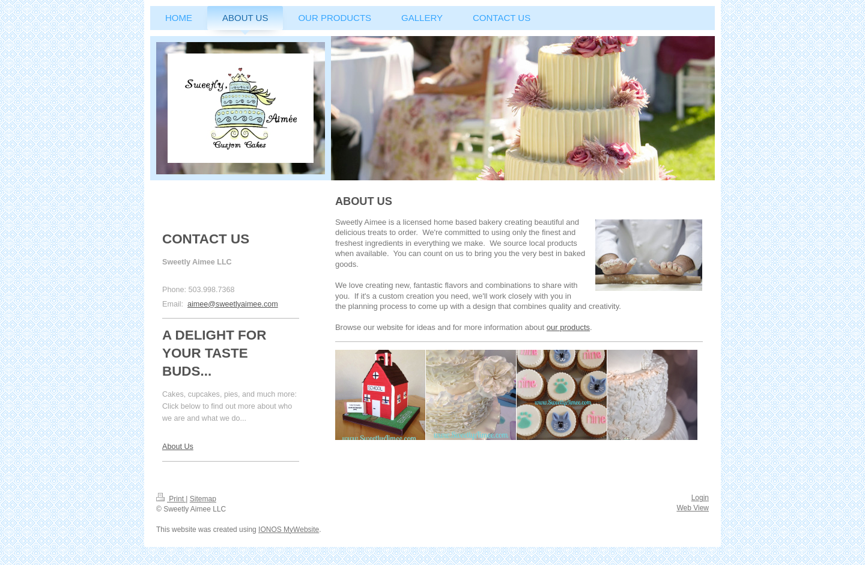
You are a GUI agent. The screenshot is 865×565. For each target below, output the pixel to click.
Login (700, 497)
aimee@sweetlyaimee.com (232, 304)
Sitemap (203, 499)
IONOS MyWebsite (288, 529)
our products (568, 327)
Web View (692, 508)
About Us (177, 446)
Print (171, 499)
